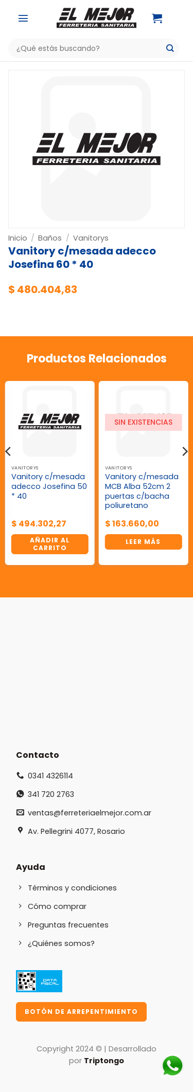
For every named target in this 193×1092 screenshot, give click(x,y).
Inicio (17, 238)
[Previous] (9, 472)
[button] (23, 18)
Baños (50, 238)
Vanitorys (91, 238)
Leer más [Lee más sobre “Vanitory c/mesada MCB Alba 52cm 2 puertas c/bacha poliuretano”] (143, 541)
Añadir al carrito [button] (49, 544)
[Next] (184, 472)
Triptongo (104, 1060)
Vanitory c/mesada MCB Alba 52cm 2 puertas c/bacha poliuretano (142, 491)
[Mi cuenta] (183, 18)
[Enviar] (170, 49)
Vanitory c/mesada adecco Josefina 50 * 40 (49, 486)
